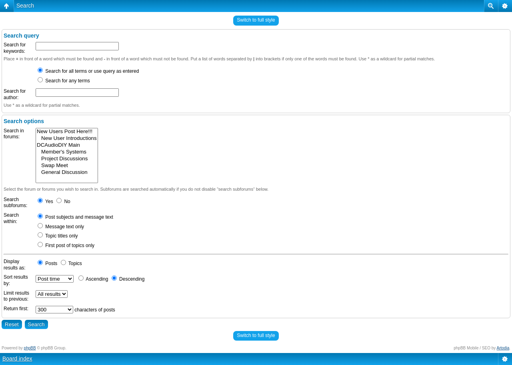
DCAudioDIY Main (67, 145)
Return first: (16, 308)
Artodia (503, 348)
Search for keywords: (15, 48)
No (63, 201)
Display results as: (15, 265)
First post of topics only (66, 245)
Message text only (61, 226)
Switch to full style (256, 20)
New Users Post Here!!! (67, 131)
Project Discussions (67, 159)
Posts (47, 263)
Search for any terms (64, 81)
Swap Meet (67, 165)
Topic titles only (58, 236)
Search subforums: (15, 203)
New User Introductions (67, 138)
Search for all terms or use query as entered (88, 71)
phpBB (30, 348)
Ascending (93, 279)
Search (25, 5)
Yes (45, 201)
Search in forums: (14, 134)
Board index (17, 358)
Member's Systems (67, 152)
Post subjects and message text (75, 217)
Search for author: (15, 94)
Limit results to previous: (16, 296)
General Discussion (67, 172)
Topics (71, 263)
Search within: (11, 218)
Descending (128, 279)
